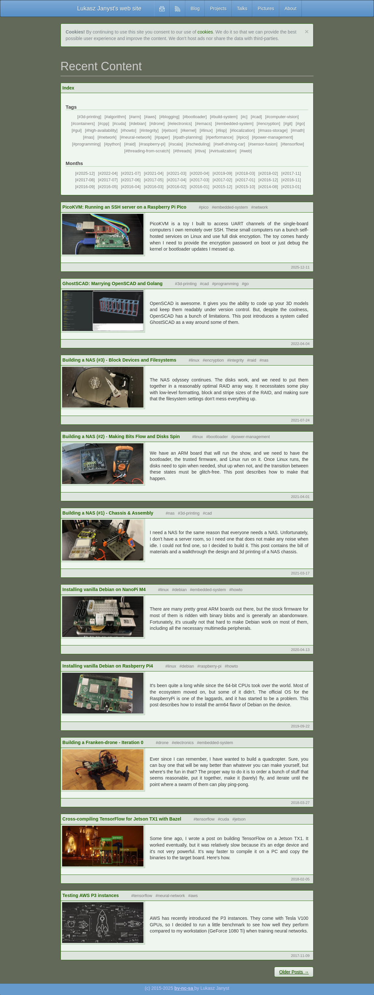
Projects (218, 8)
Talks (242, 8)
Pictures (266, 8)
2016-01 (200, 187)
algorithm (116, 117)
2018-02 (269, 173)
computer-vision (283, 117)
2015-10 (246, 187)
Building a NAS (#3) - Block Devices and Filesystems (119, 360)
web (247, 151)
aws (151, 117)
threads (183, 151)
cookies (205, 32)
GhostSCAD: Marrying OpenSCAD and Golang (112, 283)
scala (176, 144)
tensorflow (293, 144)
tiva (201, 151)
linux (207, 130)
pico (243, 137)
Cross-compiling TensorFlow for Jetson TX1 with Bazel (121, 819)
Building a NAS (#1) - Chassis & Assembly (108, 513)
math (298, 130)
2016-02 (177, 187)
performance (220, 137)
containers (84, 123)
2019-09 (223, 173)
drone (158, 123)
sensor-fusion (264, 144)
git (289, 123)
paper (163, 137)
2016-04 (131, 187)
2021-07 (131, 173)
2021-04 (154, 173)
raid (131, 144)
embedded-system (235, 123)
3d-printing (90, 117)
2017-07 (108, 180)
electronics (181, 123)
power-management (273, 137)
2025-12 (86, 173)
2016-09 (86, 187)
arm (136, 117)
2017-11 (292, 173)
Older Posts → (294, 971)
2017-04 (177, 180)
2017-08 (86, 180)
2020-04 (200, 173)
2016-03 (154, 187)
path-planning (189, 137)
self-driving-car (230, 144)
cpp (104, 123)
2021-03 (177, 173)
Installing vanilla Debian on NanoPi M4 (104, 589)
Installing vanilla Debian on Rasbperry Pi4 (107, 666)
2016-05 (108, 187)
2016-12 (269, 180)
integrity (150, 130)
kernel (189, 130)
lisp (223, 130)
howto (129, 130)
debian (139, 123)
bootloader (196, 117)
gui (78, 130)
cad (257, 117)
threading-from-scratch (148, 151)
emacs (205, 123)
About (291, 8)
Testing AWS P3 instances (90, 895)
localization (244, 130)
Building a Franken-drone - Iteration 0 (102, 742)
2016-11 (292, 180)
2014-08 (269, 187)
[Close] (307, 31)
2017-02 (223, 180)
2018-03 (246, 173)
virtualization (223, 151)
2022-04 (108, 173)
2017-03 (200, 180)
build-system (224, 117)
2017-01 (246, 180)
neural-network (136, 137)
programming (87, 144)
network (108, 137)
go (301, 123)
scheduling (199, 144)
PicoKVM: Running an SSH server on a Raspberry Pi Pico (124, 207)
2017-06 (131, 180)
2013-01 (292, 187)
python (114, 144)
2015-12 (223, 187)
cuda (120, 123)
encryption (269, 123)
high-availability (102, 130)
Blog (195, 8)
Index (68, 87)
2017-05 (154, 180)
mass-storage (273, 130)
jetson (170, 130)
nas (90, 137)
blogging (171, 117)
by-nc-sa (184, 988)
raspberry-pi (153, 144)
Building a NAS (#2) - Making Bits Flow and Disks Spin (121, 436)
